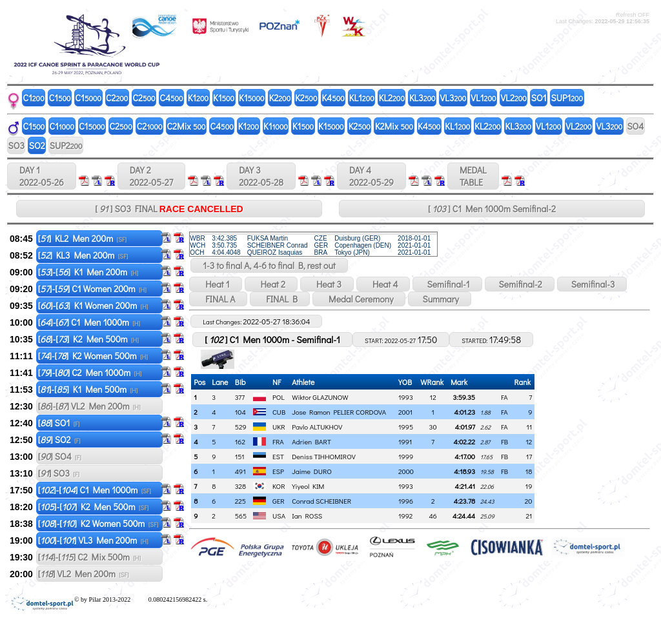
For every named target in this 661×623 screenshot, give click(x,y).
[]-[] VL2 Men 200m (89, 406)
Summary (439, 299)
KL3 (422, 98)
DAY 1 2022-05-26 (41, 176)
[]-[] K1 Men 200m (88, 272)
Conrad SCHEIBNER (321, 501)
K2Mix (394, 126)
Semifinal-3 (592, 284)
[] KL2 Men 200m (82, 238)
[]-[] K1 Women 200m (93, 305)
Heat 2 (271, 284)
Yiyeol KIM (308, 486)
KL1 (361, 98)
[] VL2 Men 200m (83, 574)
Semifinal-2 (519, 284)
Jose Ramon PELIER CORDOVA (339, 412)
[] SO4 (59, 456)
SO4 (635, 126)
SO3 (16, 145)
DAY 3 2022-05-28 (261, 176)
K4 (332, 98)
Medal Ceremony (359, 299)
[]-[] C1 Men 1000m (89, 322)
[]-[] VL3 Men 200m (93, 540)
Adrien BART (311, 441)
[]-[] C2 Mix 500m (89, 557)
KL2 (392, 98)
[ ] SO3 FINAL (169, 209)
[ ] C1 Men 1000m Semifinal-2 (492, 209)
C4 (171, 98)
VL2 (514, 98)
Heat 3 (326, 284)
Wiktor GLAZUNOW (320, 397)
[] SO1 (59, 423)
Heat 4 (383, 284)
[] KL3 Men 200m (83, 255)
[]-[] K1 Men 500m (88, 389)
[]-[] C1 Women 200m (92, 288)
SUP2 (66, 145)
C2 (117, 98)
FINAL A (218, 299)
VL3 (453, 98)
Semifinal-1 (447, 284)
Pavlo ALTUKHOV (317, 426)
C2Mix (186, 126)
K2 (280, 98)
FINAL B (280, 299)
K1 (198, 98)
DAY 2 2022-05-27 (151, 176)
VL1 (483, 98)
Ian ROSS (307, 515)
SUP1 (567, 98)
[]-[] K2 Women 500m (93, 356)
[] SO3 (58, 473)
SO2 (37, 145)
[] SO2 (59, 439)
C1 (34, 98)
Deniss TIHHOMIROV (324, 456)
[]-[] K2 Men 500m (88, 339)
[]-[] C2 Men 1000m (90, 372)
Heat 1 (215, 284)
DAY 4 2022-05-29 (371, 176)
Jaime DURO (312, 471)
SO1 (539, 98)
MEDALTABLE (473, 176)
